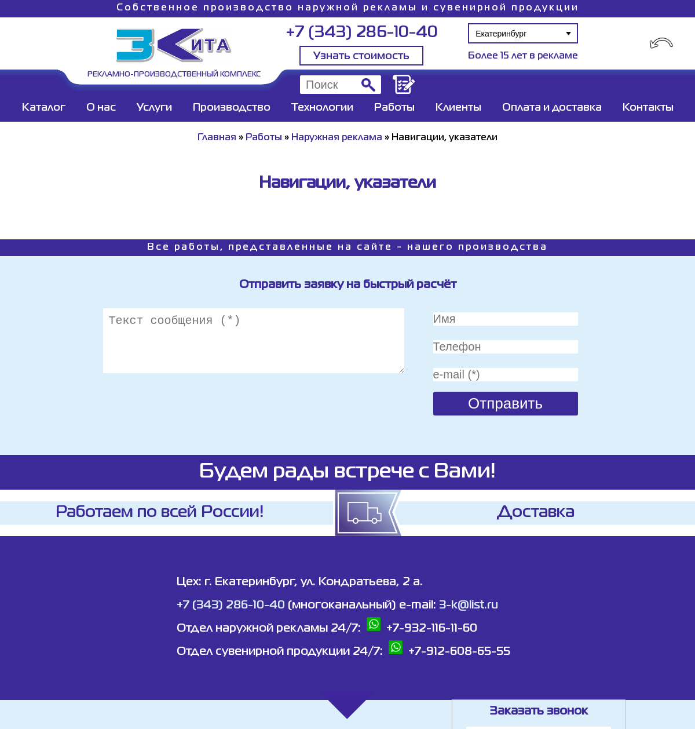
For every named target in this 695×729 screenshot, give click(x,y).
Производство (231, 107)
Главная (216, 138)
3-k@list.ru (468, 605)
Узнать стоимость (361, 56)
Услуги (154, 107)
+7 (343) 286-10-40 (362, 32)
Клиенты (458, 107)
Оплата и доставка (552, 107)
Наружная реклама (336, 138)
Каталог (43, 107)
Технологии (322, 107)
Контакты (648, 107)
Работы (394, 107)
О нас (101, 107)
